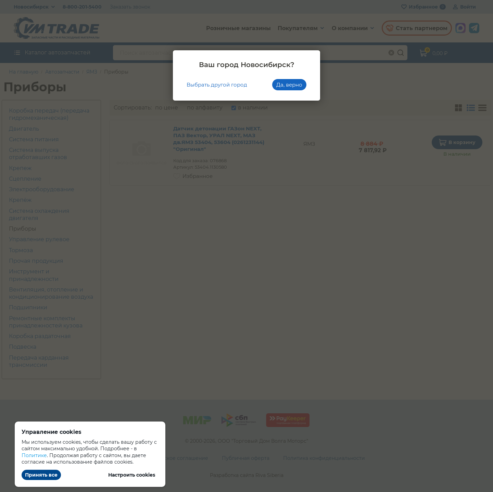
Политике (34, 455)
